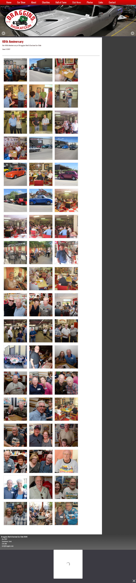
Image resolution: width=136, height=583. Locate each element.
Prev (3, 33)
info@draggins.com (7, 546)
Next (132, 33)
